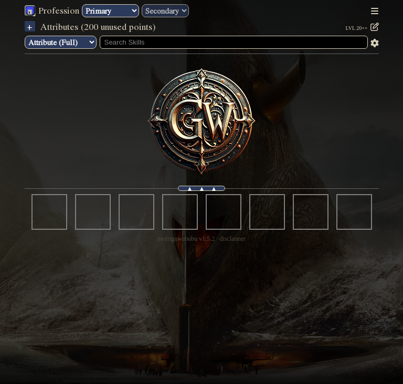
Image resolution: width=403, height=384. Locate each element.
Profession (57, 10)
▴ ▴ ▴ (202, 188)
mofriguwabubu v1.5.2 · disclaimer (201, 238)
